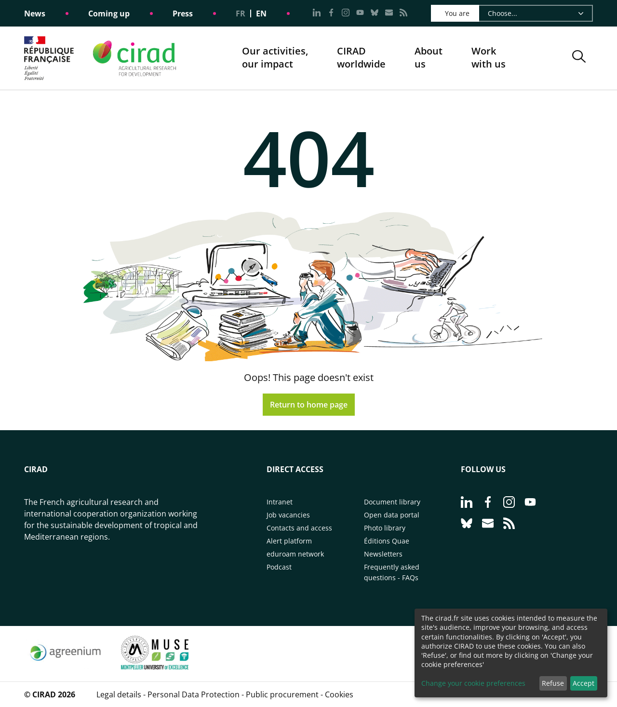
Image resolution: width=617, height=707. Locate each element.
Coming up (109, 13)
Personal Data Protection (194, 694)
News (34, 13)
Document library (392, 501)
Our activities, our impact (275, 58)
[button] (579, 58)
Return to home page (309, 404)
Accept (583, 683)
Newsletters (383, 553)
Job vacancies (288, 514)
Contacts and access (299, 527)
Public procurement (282, 694)
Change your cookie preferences (473, 683)
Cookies (339, 694)
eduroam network (295, 553)
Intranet (280, 501)
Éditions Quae (386, 540)
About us (429, 58)
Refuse (553, 683)
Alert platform (289, 540)
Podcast (279, 566)
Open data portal (391, 514)
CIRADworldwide (361, 57)
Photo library (384, 527)
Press (183, 13)
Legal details (118, 694)
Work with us (488, 57)
